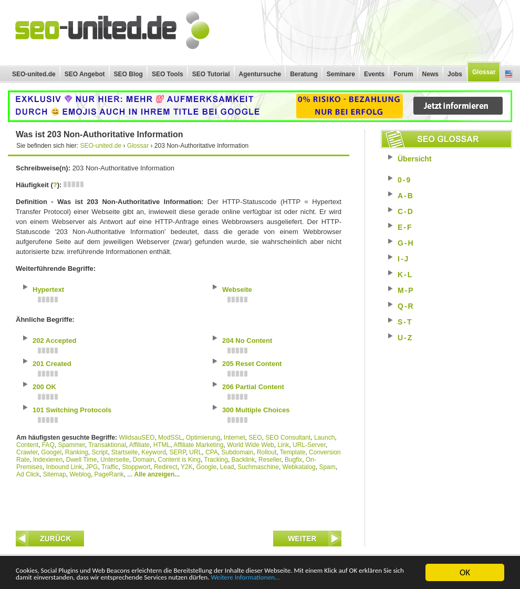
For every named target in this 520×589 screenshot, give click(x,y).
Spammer (71, 445)
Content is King (179, 459)
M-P (406, 290)
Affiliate (139, 445)
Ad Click (27, 474)
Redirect (166, 467)
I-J (403, 259)
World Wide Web (250, 445)
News (430, 74)
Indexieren (48, 459)
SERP (178, 452)
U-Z (405, 337)
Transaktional (107, 445)
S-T (405, 322)
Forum (403, 74)
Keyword (153, 452)
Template (293, 452)
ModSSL (170, 437)
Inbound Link (64, 467)
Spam (327, 467)
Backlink (243, 459)
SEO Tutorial (211, 74)
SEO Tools (167, 74)
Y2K (187, 467)
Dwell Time (81, 459)
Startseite (124, 452)
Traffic (110, 467)
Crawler (27, 452)
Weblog (79, 474)
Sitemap (54, 474)
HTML (162, 445)
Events (374, 74)
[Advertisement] (178, 501)
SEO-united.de (34, 74)
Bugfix (293, 459)
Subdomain (238, 452)
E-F (405, 227)
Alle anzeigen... (157, 474)
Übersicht (415, 159)
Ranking (76, 452)
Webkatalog (299, 467)
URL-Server (309, 445)
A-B (406, 195)
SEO (255, 437)
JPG (92, 467)
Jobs (455, 74)
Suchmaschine (258, 467)
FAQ (48, 445)
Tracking (216, 459)
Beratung (304, 74)
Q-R (406, 306)
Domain (143, 459)
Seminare (341, 74)
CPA (211, 452)
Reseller (269, 459)
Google (206, 467)
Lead (227, 467)
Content (27, 445)
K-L (405, 274)
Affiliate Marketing (198, 445)
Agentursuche (260, 74)
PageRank (109, 474)
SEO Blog (128, 74)
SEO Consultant (287, 437)
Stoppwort (136, 467)
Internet (234, 437)
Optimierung (203, 437)
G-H (406, 243)
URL (195, 452)
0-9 (404, 180)
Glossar (484, 72)
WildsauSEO (136, 437)
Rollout (266, 452)
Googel (51, 452)
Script (99, 452)
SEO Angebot (85, 74)
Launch (324, 437)
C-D (406, 211)
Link (283, 445)
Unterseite (114, 459)
